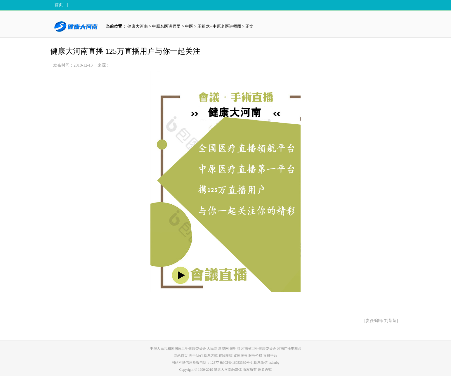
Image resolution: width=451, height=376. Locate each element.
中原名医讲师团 (166, 26)
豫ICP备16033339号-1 (236, 363)
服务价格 (255, 356)
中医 (189, 26)
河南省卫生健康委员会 (258, 349)
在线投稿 (225, 356)
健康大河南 (137, 26)
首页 (59, 5)
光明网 (235, 349)
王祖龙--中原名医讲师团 (219, 26)
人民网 (212, 349)
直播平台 (270, 356)
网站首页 (181, 356)
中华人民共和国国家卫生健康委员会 (178, 349)
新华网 (223, 349)
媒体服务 (240, 356)
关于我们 (196, 356)
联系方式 (211, 356)
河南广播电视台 (289, 349)
